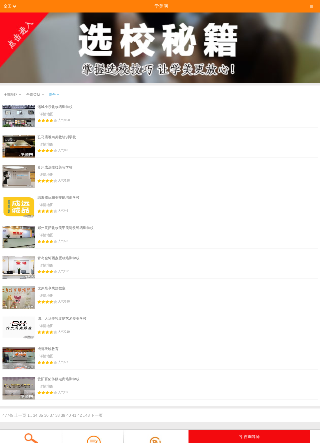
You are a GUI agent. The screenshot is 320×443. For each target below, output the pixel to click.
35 (40, 415)
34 (35, 415)
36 (46, 415)
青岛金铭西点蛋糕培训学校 (59, 258)
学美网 (161, 6)
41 (74, 415)
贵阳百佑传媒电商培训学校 (59, 379)
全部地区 (11, 94)
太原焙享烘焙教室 (52, 288)
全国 (8, 6)
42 (80, 415)
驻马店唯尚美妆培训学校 (57, 137)
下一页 (97, 415)
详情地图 (47, 114)
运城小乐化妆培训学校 (55, 107)
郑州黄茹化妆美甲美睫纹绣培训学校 (66, 228)
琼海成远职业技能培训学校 (59, 198)
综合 (52, 94)
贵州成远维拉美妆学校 (55, 167)
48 (87, 415)
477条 (7, 415)
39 (63, 415)
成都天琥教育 (48, 349)
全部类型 (33, 94)
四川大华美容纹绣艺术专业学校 (62, 318)
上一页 (20, 415)
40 (68, 415)
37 (52, 415)
